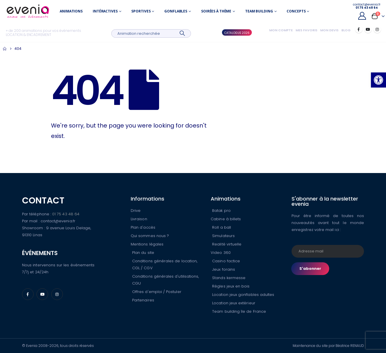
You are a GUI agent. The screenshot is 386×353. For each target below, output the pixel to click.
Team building (259, 11)
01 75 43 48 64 (65, 214)
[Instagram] (377, 29)
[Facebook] (359, 29)
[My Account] (362, 16)
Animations (71, 11)
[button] (378, 80)
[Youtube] (368, 29)
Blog (346, 30)
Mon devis (329, 30)
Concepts (296, 11)
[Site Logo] (28, 11)
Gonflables (175, 11)
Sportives (140, 11)
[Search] (182, 33)
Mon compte (281, 30)
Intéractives (105, 11)
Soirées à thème (216, 11)
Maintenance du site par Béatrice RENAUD (328, 345)
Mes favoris (306, 30)
